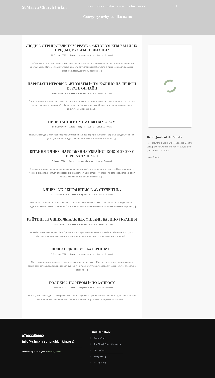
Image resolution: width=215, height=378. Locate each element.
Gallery (110, 6)
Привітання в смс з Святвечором (82, 121)
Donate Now (99, 338)
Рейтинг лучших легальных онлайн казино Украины (82, 219)
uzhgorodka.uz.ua (86, 55)
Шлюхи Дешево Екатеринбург (81, 249)
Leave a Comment (105, 55)
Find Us (131, 6)
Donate (142, 6)
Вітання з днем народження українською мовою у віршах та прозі (82, 153)
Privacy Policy (100, 363)
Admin (72, 55)
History (100, 6)
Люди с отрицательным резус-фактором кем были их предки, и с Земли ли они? (81, 47)
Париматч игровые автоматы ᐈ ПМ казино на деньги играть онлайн (82, 85)
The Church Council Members (107, 344)
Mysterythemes (54, 352)
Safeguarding (100, 356)
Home (90, 6)
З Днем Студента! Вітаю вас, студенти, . (82, 189)
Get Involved (99, 350)
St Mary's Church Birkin (44, 7)
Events (120, 6)
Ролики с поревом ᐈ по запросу (82, 282)
